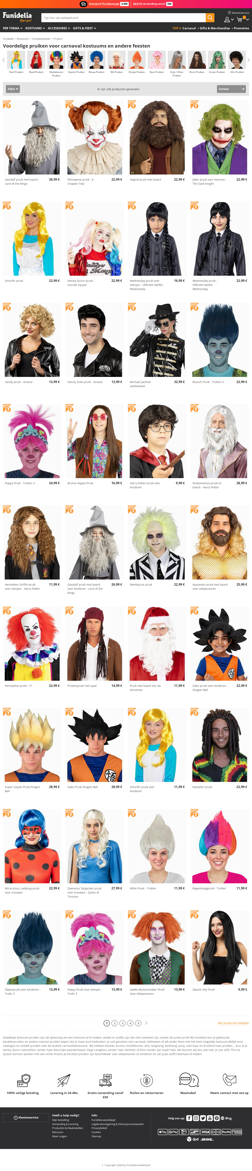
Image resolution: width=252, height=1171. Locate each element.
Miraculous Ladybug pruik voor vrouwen (22, 890)
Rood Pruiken (36, 72)
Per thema (11, 28)
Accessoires (57, 28)
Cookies (96, 1132)
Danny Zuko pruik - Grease (85, 382)
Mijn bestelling (60, 1120)
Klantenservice (26, 1118)
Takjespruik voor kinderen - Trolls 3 (23, 992)
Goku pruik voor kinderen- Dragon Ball (210, 688)
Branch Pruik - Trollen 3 (208, 382)
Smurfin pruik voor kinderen (142, 789)
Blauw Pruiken (96, 72)
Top (175, 28)
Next (248, 60)
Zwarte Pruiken (76, 72)
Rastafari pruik (202, 787)
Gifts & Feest (83, 28)
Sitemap (96, 1136)
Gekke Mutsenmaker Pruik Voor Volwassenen (147, 992)
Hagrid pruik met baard (145, 179)
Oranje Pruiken (137, 72)
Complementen (41, 38)
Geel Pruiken (16, 72)
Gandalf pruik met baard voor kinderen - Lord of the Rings (85, 589)
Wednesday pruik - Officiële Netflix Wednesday (205, 285)
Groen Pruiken (217, 72)
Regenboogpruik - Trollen (209, 888)
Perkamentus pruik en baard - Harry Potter (207, 485)
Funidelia (8, 38)
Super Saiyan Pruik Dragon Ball (22, 789)
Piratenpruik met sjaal (82, 686)
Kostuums (33, 28)
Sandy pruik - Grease (18, 382)
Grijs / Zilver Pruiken (176, 73)
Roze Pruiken (157, 72)
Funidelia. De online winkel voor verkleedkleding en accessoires (17, 17)
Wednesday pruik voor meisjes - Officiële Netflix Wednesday (146, 285)
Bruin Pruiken (197, 72)
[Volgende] (146, 1023)
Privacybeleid (99, 1128)
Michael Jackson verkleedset (140, 384)
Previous (4, 60)
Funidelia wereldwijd (103, 1120)
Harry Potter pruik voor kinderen (145, 485)
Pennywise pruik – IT (18, 686)
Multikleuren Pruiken (56, 73)
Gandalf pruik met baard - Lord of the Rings (22, 182)
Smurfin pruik (14, 281)
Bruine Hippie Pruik (80, 483)
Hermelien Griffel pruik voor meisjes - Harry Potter (22, 587)
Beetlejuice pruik (141, 584)
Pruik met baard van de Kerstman (145, 688)
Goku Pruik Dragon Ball (83, 787)
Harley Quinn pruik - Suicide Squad (81, 283)
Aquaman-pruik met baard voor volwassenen (210, 587)
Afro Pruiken (237, 72)
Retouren (57, 1132)
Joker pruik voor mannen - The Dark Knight (210, 182)
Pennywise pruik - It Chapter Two (81, 182)
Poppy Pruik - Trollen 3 (20, 483)
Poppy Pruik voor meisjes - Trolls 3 (85, 992)
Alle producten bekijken (233, 1023)
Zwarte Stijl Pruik (204, 989)
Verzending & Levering (65, 1124)
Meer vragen (59, 1136)
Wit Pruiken (116, 72)
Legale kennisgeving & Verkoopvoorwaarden (118, 1124)
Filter (11, 89)
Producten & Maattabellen (67, 1128)
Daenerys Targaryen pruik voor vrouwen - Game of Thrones (84, 892)
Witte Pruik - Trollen (143, 888)
